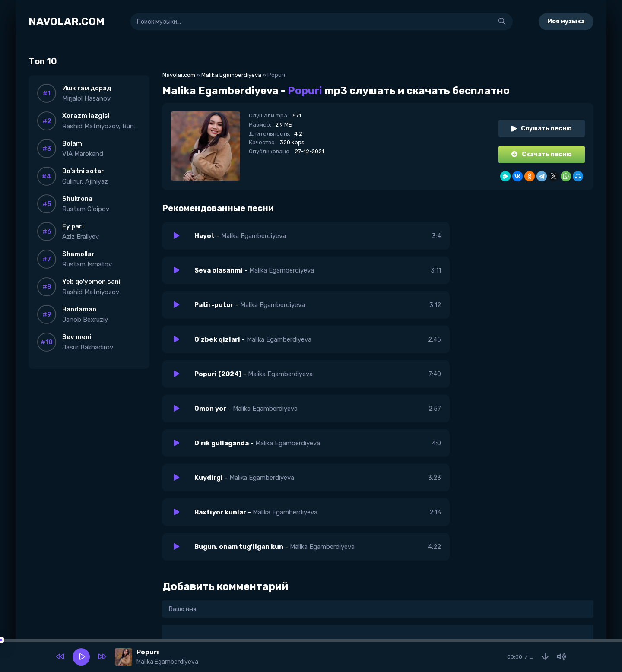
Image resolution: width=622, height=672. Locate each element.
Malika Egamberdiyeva (231, 75)
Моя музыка (566, 21)
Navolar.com (178, 75)
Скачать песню (541, 154)
